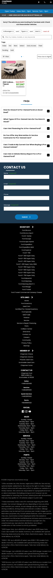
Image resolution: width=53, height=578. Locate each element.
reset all (46, 31)
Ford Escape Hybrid (26, 242)
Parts (26, 326)
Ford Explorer (26, 250)
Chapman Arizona (26, 357)
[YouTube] (29, 411)
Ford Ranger (26, 287)
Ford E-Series (26, 236)
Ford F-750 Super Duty (26, 275)
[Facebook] (22, 411)
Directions (26, 332)
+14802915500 (27, 390)
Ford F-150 (26, 253)
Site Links (25, 297)
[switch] (51, 2)
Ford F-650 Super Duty (26, 273)
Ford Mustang (26, 281)
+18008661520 (27, 403)
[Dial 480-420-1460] (45, 2)
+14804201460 (26, 383)
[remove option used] (37, 31)
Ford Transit (26, 289)
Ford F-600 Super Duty (26, 270)
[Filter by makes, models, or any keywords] (26, 37)
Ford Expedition (26, 244)
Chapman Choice (26, 354)
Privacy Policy (26, 343)
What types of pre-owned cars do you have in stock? (26, 120)
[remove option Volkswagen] (8, 31)
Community (26, 340)
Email (10, 184)
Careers (26, 337)
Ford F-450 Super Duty (26, 261)
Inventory (25, 227)
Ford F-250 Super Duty (26, 256)
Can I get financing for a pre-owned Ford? (26, 128)
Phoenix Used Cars (26, 360)
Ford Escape (26, 239)
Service (26, 320)
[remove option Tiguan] (24, 31)
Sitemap (26, 346)
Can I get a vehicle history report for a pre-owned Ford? (26, 155)
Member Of (25, 351)
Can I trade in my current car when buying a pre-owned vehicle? (26, 145)
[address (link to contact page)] (39, 2)
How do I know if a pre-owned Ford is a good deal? (26, 111)
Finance (26, 317)
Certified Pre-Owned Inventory (26, 309)
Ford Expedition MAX (26, 247)
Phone (6, 194)
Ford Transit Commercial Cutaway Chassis (26, 292)
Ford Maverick (26, 278)
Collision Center (26, 329)
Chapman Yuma (26, 365)
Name (10, 173)
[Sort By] (44, 57)
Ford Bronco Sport (26, 233)
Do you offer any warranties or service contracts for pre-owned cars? (26, 136)
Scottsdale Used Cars (26, 362)
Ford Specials (26, 312)
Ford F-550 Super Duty (26, 267)
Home (4, 15)
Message (11, 205)
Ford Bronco (26, 230)
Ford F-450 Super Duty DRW (26, 264)
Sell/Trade (26, 315)
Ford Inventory (26, 303)
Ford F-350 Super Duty (26, 258)
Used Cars (26, 306)
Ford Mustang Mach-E (26, 284)
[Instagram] (26, 411)
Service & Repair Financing (26, 323)
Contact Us (26, 334)
